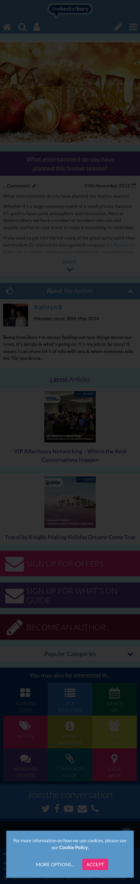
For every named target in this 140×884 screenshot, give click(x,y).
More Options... (55, 864)
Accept (95, 864)
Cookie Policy (73, 847)
